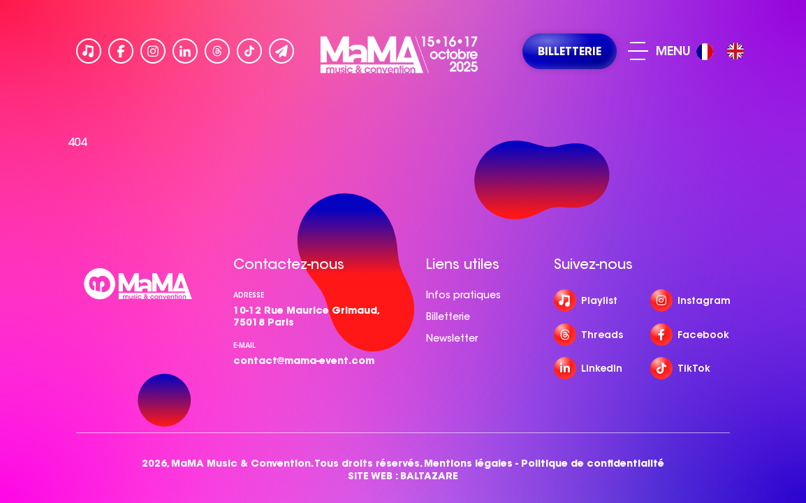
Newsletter (452, 338)
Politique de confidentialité (592, 463)
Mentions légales (468, 463)
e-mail (244, 345)
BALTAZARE (429, 476)
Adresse (248, 295)
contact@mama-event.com (303, 360)
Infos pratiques (463, 295)
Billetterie (448, 316)
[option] (735, 51)
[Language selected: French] (723, 51)
